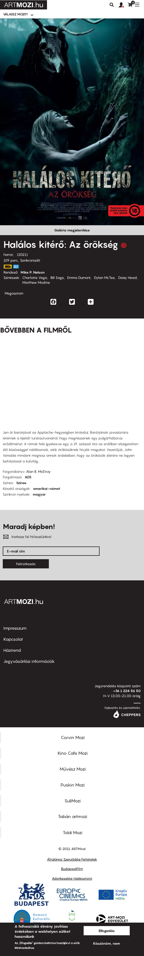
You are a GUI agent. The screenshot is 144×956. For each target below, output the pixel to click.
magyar (39, 494)
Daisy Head (127, 277)
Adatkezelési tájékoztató (72, 878)
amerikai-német (46, 488)
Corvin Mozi (73, 737)
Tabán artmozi (72, 816)
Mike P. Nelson (33, 272)
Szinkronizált (30, 260)
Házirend (12, 650)
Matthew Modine (36, 282)
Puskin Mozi (73, 784)
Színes (21, 483)
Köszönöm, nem (106, 943)
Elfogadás (107, 931)
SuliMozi (73, 800)
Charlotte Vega (34, 277)
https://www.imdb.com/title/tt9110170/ (7, 267)
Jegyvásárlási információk (29, 661)
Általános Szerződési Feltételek (72, 859)
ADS (28, 477)
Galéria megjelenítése (72, 230)
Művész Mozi (73, 769)
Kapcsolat (13, 639)
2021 (22, 254)
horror (8, 254)
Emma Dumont (79, 277)
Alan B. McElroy (38, 471)
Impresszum (14, 628)
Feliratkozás (25, 564)
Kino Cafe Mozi (73, 753)
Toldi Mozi (72, 832)
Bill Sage (57, 277)
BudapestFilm (72, 869)
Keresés (111, 5)
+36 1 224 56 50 (127, 691)
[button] (123, 5)
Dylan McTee (104, 277)
